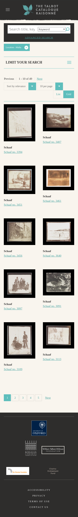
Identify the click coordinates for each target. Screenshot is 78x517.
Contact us (39, 507)
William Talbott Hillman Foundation (53, 450)
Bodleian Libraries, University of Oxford (30, 448)
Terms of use (39, 501)
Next (39, 78)
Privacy (39, 495)
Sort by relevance (21, 86)
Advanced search (39, 37)
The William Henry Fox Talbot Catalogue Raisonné (39, 9)
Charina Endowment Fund (53, 471)
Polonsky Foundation (17, 471)
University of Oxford (39, 428)
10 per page (51, 86)
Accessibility (39, 490)
